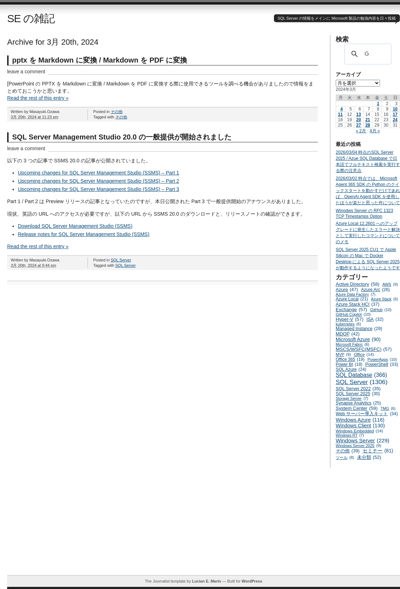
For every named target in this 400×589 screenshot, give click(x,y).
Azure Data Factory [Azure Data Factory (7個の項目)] (355, 294)
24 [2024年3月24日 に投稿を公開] (395, 119)
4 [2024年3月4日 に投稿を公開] (341, 109)
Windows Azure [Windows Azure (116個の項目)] (360, 420)
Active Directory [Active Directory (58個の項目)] (357, 284)
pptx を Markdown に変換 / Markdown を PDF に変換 (99, 60)
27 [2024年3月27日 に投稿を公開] (358, 125)
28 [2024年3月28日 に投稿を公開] (367, 125)
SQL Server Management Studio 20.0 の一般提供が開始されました (121, 137)
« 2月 (361, 130)
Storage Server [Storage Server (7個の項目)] (352, 398)
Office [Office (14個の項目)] (364, 354)
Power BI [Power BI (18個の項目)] (349, 364)
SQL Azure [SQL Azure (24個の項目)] (351, 369)
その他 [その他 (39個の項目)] (348, 450)
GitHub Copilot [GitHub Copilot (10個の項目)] (353, 314)
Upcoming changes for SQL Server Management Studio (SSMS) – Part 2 (98, 181)
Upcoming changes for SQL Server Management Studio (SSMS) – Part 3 (98, 189)
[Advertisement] (203, 525)
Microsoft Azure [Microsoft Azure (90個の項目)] (358, 339)
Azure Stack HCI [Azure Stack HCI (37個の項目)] (357, 304)
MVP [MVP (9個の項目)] (343, 354)
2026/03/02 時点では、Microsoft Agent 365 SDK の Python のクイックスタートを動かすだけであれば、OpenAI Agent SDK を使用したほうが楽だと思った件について (368, 190)
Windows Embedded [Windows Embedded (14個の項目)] (359, 430)
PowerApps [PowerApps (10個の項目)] (382, 359)
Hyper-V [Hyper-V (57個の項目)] (350, 319)
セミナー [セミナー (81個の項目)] (377, 450)
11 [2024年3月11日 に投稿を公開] (340, 114)
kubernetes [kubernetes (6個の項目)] (348, 324)
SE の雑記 (31, 18)
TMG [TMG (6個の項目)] (388, 408)
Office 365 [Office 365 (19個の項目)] (350, 359)
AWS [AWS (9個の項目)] (390, 284)
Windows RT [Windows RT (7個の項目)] (350, 435)
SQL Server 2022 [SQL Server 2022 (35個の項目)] (358, 388)
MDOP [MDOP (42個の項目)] (348, 334)
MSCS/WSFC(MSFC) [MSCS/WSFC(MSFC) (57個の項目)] (364, 349)
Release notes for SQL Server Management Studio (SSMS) (83, 234)
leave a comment (26, 71)
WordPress (251, 581)
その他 (116, 111)
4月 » (375, 130)
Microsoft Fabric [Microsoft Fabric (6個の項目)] (352, 344)
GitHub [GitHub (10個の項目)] (380, 310)
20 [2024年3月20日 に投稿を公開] (358, 119)
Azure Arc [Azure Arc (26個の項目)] (375, 289)
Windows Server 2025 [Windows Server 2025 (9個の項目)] (358, 445)
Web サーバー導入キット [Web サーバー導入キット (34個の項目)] (367, 413)
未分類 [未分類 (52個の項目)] (369, 457)
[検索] (367, 54)
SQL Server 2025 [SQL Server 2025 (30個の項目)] (358, 393)
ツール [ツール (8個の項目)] (345, 457)
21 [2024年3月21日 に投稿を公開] (367, 119)
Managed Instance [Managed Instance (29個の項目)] (359, 328)
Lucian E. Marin (206, 581)
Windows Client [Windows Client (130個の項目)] (360, 425)
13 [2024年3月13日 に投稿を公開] (358, 114)
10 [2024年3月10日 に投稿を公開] (395, 109)
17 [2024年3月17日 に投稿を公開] (395, 114)
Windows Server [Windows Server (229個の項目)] (362, 440)
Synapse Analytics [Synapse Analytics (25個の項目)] (358, 403)
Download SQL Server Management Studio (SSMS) (75, 226)
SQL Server (121, 260)
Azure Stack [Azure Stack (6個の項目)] (384, 299)
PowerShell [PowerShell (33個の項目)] (381, 364)
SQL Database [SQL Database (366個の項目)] (361, 375)
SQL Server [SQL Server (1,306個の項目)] (362, 382)
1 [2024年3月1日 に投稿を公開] (378, 103)
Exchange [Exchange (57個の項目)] (351, 309)
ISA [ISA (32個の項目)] (375, 319)
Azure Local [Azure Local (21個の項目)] (352, 298)
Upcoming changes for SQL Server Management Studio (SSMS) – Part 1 (98, 173)
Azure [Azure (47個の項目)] (347, 289)
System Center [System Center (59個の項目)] (357, 408)
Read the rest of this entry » (38, 98)
